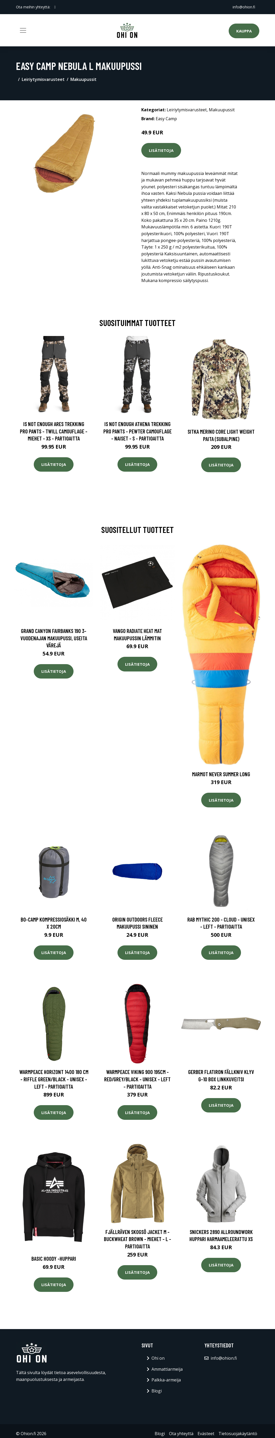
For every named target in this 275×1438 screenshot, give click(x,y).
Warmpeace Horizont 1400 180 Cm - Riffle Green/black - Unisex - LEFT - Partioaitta (53, 1078)
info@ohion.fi (244, 6)
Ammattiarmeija (167, 1369)
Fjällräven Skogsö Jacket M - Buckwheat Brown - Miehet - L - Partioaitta (137, 1238)
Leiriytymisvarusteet (43, 79)
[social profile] (55, 7)
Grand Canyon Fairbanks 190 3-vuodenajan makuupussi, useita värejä (53, 637)
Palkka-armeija (166, 1380)
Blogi (156, 1391)
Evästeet (206, 1433)
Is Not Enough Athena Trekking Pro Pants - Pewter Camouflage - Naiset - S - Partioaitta (137, 431)
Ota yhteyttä (181, 1433)
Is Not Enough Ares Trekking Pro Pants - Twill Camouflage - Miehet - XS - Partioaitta (53, 431)
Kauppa (244, 31)
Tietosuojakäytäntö (237, 1433)
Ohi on (158, 1358)
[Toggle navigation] (23, 30)
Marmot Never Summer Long (221, 774)
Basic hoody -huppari (53, 1258)
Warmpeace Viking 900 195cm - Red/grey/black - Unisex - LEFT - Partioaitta (137, 1078)
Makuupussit (83, 79)
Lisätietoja (161, 150)
